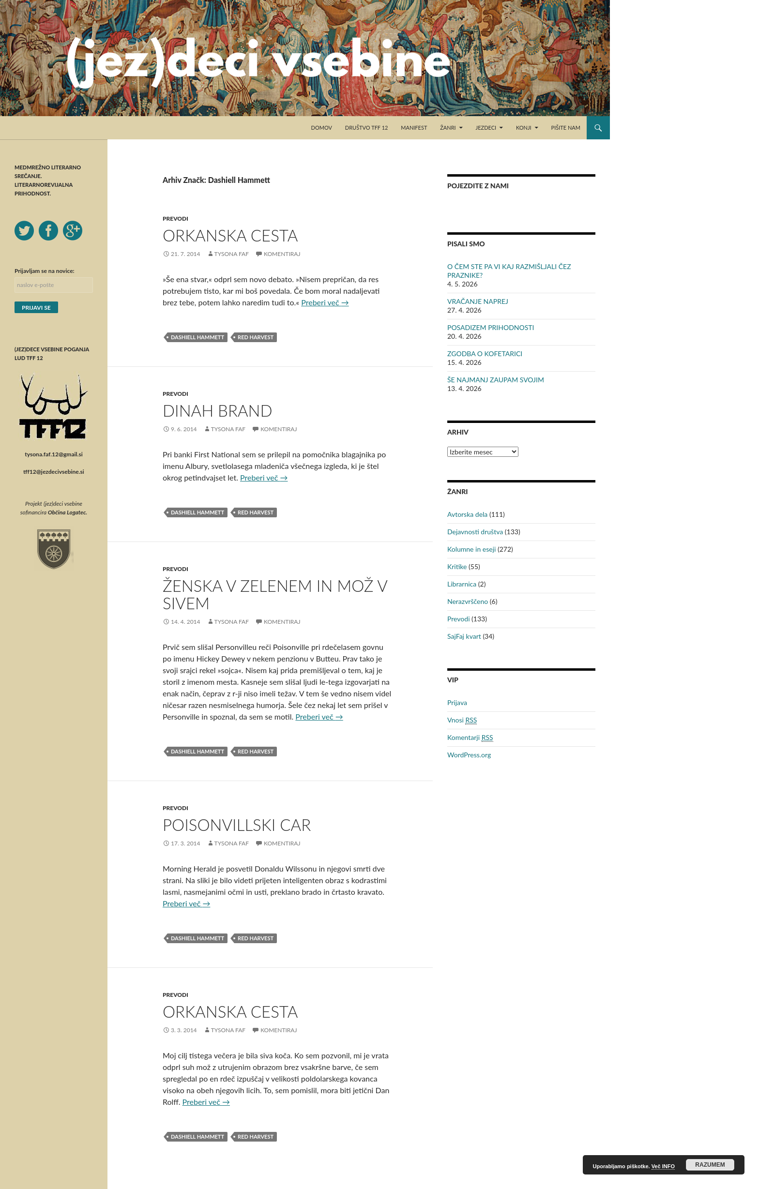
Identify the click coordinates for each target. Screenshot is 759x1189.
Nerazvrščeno (467, 601)
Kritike (457, 566)
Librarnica (461, 584)
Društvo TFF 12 (366, 127)
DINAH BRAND (218, 410)
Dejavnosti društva (475, 531)
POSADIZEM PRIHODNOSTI (490, 327)
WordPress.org (469, 755)
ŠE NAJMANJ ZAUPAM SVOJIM (495, 380)
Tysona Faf (231, 253)
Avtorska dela (467, 514)
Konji (523, 127)
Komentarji (470, 737)
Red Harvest (255, 337)
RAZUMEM (710, 1164)
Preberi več (325, 302)
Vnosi (462, 720)
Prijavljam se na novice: (45, 270)
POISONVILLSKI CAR (237, 824)
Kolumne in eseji (471, 549)
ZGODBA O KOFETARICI (484, 353)
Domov (321, 127)
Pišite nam (565, 127)
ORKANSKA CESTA (230, 235)
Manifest (414, 127)
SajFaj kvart (464, 636)
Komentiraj (282, 253)
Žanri (447, 127)
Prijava (457, 702)
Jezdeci (486, 127)
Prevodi (175, 218)
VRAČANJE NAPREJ (477, 301)
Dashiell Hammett (197, 337)
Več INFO (663, 1166)
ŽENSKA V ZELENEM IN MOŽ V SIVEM (275, 594)
